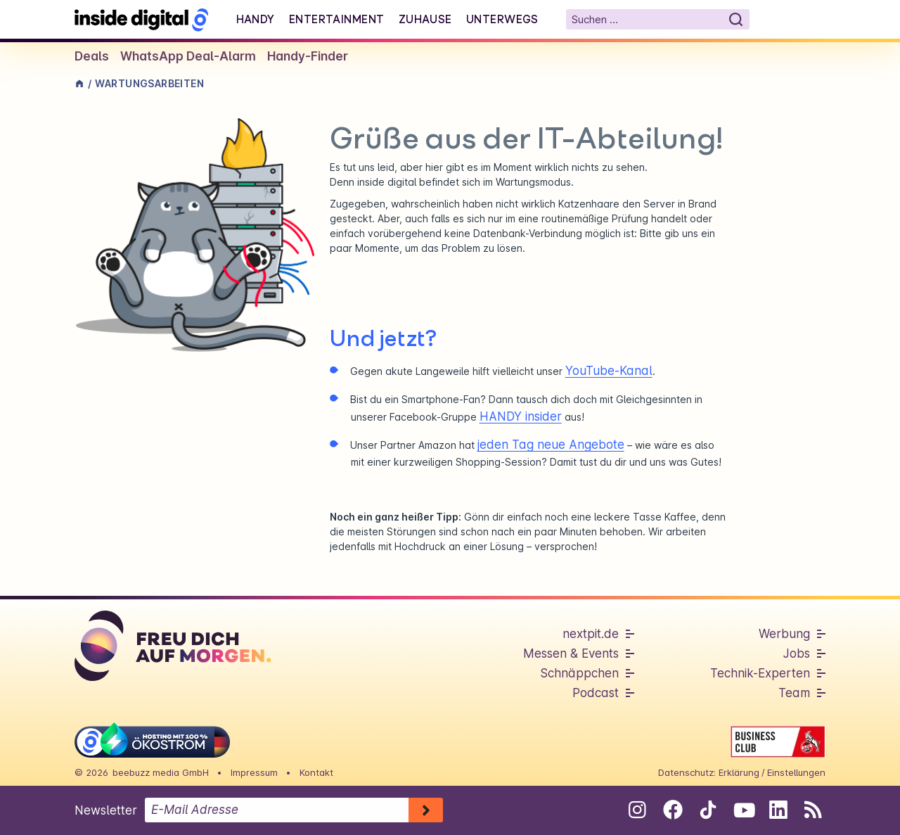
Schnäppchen (579, 673)
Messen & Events (571, 653)
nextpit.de (590, 634)
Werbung (784, 634)
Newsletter (106, 810)
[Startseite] (141, 19)
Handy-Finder (307, 56)
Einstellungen (796, 772)
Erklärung (739, 772)
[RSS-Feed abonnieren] (813, 810)
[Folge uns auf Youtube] (743, 810)
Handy (255, 19)
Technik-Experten (760, 673)
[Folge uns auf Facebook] (672, 810)
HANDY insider (521, 416)
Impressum (254, 772)
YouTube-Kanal (608, 371)
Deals (92, 56)
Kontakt (316, 772)
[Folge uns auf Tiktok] (707, 812)
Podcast (595, 693)
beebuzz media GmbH (160, 772)
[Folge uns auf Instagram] (637, 810)
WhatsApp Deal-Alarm (188, 56)
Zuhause (425, 19)
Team (794, 693)
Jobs (796, 653)
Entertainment (337, 19)
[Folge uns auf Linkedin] (778, 810)
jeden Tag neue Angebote (550, 445)
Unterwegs (502, 19)
